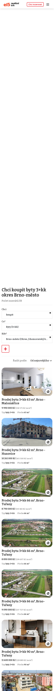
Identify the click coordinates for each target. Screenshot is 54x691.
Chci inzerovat (35, 4)
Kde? (4, 333)
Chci (4, 309)
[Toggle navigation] (48, 4)
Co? (3, 321)
